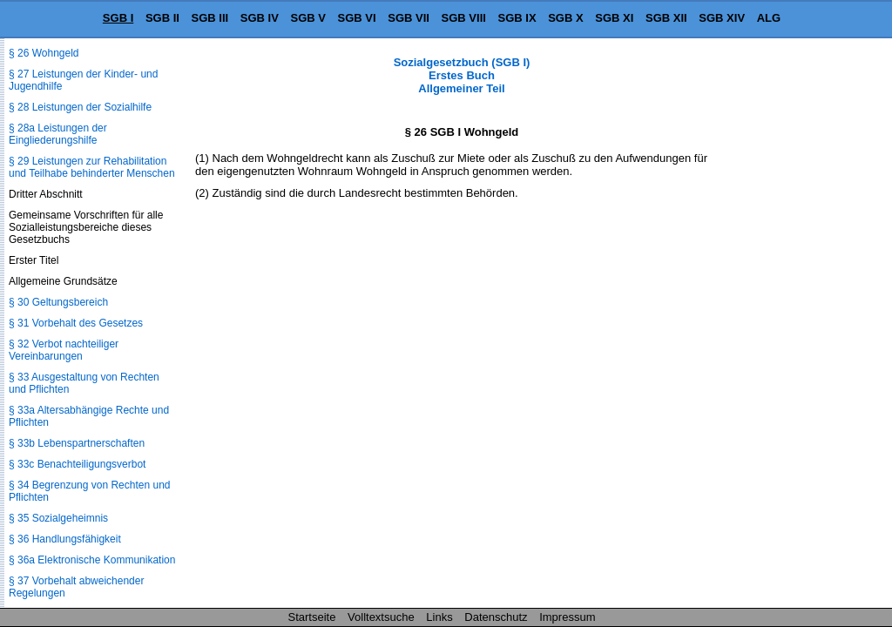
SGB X (565, 17)
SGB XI (614, 17)
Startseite (312, 617)
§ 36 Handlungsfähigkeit (65, 539)
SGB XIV (722, 17)
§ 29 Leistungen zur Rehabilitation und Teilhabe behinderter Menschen (92, 167)
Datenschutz (495, 617)
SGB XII (666, 17)
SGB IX (517, 17)
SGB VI (357, 17)
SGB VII (408, 17)
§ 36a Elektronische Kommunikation (92, 560)
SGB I (118, 17)
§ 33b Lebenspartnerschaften (77, 443)
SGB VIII (464, 17)
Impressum (567, 617)
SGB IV (259, 17)
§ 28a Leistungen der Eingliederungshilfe (58, 134)
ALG (768, 17)
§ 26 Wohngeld (44, 53)
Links (439, 617)
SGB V (307, 17)
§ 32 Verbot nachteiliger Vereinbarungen (63, 350)
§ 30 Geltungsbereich (58, 302)
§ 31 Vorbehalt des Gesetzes (76, 323)
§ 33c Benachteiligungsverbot (77, 464)
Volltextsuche (381, 617)
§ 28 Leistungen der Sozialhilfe (80, 107)
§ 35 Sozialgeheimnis (58, 518)
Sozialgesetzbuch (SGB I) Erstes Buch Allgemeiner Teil (462, 75)
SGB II (162, 17)
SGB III (210, 17)
